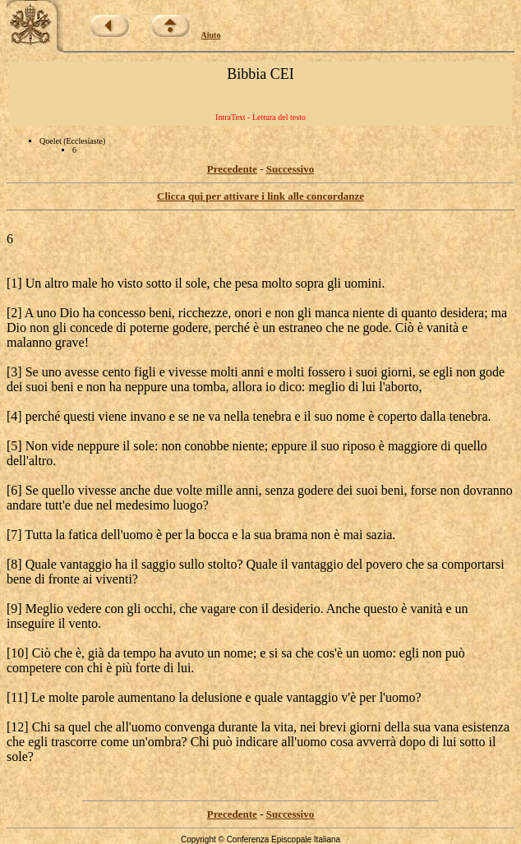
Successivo (290, 169)
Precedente (232, 169)
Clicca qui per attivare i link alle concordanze (260, 196)
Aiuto (211, 34)
